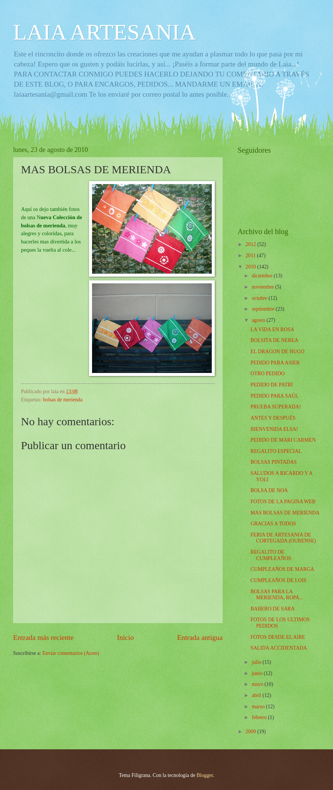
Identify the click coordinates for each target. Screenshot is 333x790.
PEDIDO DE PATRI (271, 385)
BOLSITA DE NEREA (274, 340)
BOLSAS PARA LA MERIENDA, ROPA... (276, 595)
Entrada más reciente (43, 637)
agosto (259, 320)
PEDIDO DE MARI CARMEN (282, 440)
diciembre (263, 276)
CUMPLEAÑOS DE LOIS (278, 580)
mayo (258, 684)
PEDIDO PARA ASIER (274, 363)
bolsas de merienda (63, 399)
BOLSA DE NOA (269, 490)
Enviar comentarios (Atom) (70, 653)
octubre (260, 298)
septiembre (264, 309)
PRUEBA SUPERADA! (275, 407)
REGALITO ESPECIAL (276, 451)
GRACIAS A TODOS (273, 523)
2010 (251, 267)
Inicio (125, 637)
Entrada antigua (200, 637)
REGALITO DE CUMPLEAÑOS (270, 555)
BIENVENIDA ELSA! (274, 429)
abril (257, 695)
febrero (260, 717)
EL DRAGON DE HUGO (277, 351)
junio (258, 673)
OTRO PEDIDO (267, 373)
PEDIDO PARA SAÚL (274, 396)
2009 (251, 731)
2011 (251, 255)
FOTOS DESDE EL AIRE (277, 637)
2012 (251, 244)
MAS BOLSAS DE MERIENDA (284, 513)
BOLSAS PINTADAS (273, 462)
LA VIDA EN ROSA (272, 329)
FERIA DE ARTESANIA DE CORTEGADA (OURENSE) (283, 538)
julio (257, 662)
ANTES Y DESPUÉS (272, 418)
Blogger (204, 775)
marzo (259, 706)
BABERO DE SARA (272, 609)
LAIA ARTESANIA (104, 32)
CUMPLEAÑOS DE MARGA (282, 569)
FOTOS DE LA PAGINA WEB (282, 501)
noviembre (263, 287)
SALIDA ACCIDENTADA (278, 648)
